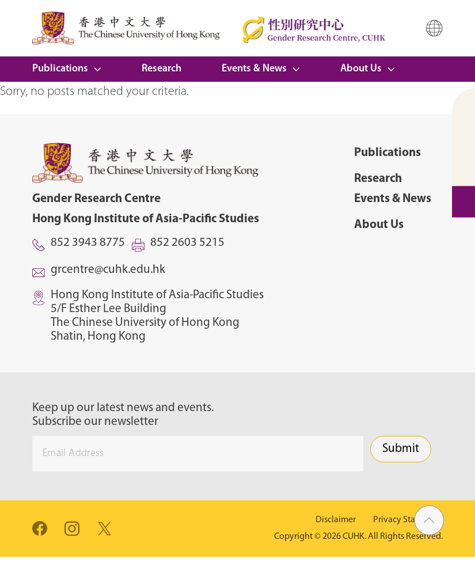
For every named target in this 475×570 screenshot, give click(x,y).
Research (161, 68)
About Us (361, 68)
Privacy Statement (408, 520)
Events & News (254, 68)
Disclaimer (336, 520)
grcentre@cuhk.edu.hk (108, 270)
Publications (60, 68)
